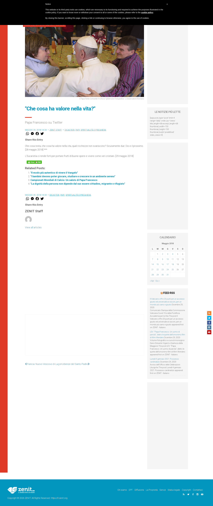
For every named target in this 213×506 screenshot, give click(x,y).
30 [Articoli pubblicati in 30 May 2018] (163, 275)
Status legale (174, 490)
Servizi (162, 490)
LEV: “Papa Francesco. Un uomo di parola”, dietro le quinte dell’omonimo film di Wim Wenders (167, 335)
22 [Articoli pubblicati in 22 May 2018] (157, 269)
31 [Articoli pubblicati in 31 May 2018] (168, 275)
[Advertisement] (84, 338)
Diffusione (139, 490)
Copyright (186, 490)
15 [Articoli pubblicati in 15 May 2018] (157, 264)
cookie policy (147, 12)
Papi (78, 130)
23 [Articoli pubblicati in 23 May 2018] (163, 269)
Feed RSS (169, 293)
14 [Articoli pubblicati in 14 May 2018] (152, 264)
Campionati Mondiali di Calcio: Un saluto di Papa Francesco (63, 180)
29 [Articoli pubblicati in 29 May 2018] (157, 275)
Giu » (157, 281)
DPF (131, 490)
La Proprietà (152, 490)
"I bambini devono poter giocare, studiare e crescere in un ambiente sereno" (72, 176)
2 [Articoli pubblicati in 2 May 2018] (162, 254)
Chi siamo (122, 490)
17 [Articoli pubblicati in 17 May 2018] (168, 264)
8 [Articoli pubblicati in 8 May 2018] (157, 259)
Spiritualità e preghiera (93, 130)
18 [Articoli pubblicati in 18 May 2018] (173, 264)
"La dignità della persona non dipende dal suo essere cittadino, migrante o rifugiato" (77, 183)
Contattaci (198, 490)
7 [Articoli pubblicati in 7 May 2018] (152, 259)
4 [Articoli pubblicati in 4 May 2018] (172, 254)
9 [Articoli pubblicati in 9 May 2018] (162, 259)
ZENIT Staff (56, 130)
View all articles (33, 227)
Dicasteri (70, 130)
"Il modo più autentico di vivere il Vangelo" (54, 172)
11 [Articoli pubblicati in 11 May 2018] (173, 259)
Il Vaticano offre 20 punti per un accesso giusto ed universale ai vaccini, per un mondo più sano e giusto (167, 302)
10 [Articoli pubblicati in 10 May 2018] (168, 259)
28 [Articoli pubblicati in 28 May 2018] (152, 275)
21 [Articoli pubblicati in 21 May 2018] (152, 269)
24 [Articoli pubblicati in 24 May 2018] (168, 269)
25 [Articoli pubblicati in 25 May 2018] (173, 269)
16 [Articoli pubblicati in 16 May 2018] (163, 264)
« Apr (152, 281)
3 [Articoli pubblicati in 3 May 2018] (167, 254)
